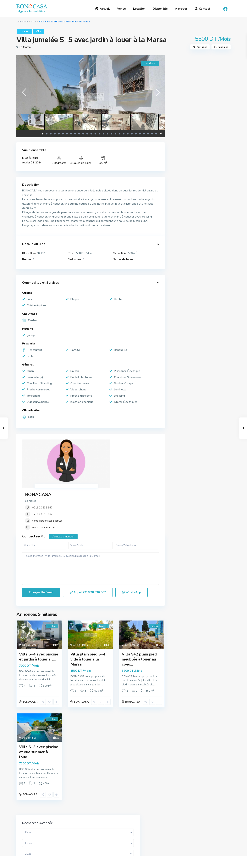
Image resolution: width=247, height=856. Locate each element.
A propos (181, 9)
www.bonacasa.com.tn (102, 475)
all (23, 605)
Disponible (160, 9)
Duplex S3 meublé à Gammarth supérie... (211, 320)
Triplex (180, 215)
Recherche (200, 156)
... (51, 640)
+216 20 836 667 (99, 455)
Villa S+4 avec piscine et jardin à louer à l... (38, 617)
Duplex (180, 206)
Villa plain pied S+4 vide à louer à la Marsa (87, 619)
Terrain (180, 232)
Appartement (184, 197)
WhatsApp (131, 553)
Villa (33, 21)
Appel (88, 553)
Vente (121, 9)
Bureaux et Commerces (190, 241)
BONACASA (95, 442)
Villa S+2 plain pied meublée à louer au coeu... (139, 619)
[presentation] (23, 92)
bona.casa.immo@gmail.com (148, 825)
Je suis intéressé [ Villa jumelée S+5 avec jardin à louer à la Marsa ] (90, 529)
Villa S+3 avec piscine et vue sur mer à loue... (38, 713)
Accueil (102, 8)
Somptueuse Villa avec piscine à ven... (211, 286)
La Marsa (25, 47)
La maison (22, 21)
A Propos (77, 809)
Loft (179, 223)
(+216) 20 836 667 (142, 819)
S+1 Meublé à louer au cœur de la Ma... (211, 302)
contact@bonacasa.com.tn (104, 468)
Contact (202, 8)
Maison (180, 250)
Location (139, 9)
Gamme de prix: (185, 134)
